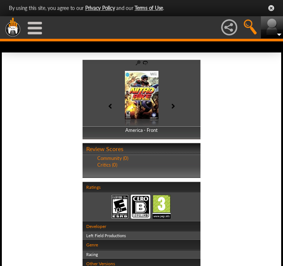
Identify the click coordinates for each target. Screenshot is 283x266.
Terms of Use (148, 8)
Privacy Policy (100, 8)
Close (271, 8)
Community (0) (112, 158)
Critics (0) (107, 165)
